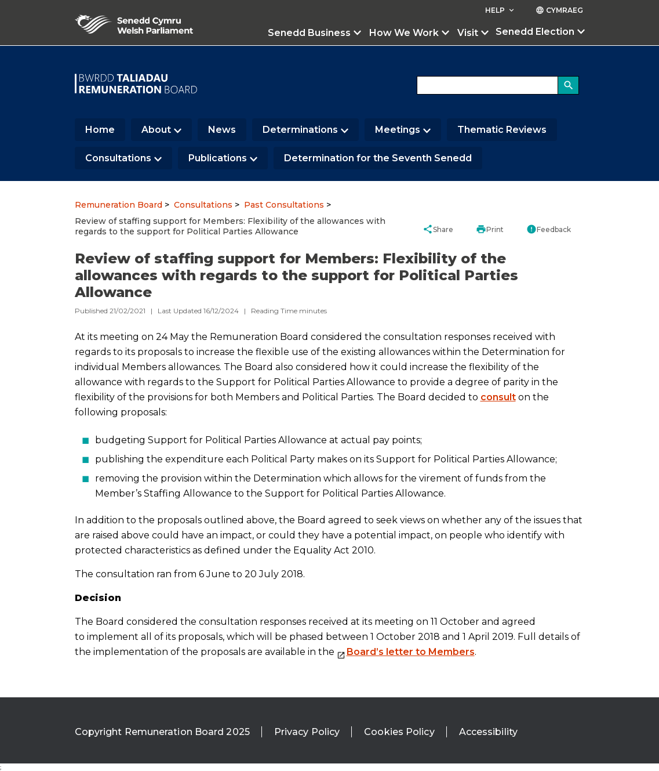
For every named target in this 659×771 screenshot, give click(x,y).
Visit (467, 32)
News (222, 129)
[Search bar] (497, 85)
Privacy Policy (307, 731)
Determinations (300, 129)
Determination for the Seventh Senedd (378, 158)
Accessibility (488, 731)
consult (498, 397)
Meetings (397, 129)
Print (490, 229)
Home (100, 129)
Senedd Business (309, 32)
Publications (217, 158)
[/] (136, 83)
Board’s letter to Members (411, 651)
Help (500, 10)
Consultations (118, 158)
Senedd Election (535, 31)
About (156, 129)
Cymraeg (560, 10)
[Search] (568, 85)
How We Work (404, 32)
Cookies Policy (399, 731)
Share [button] (438, 229)
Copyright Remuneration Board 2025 (162, 731)
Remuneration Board (118, 205)
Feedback (548, 229)
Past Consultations (284, 205)
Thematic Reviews (502, 129)
